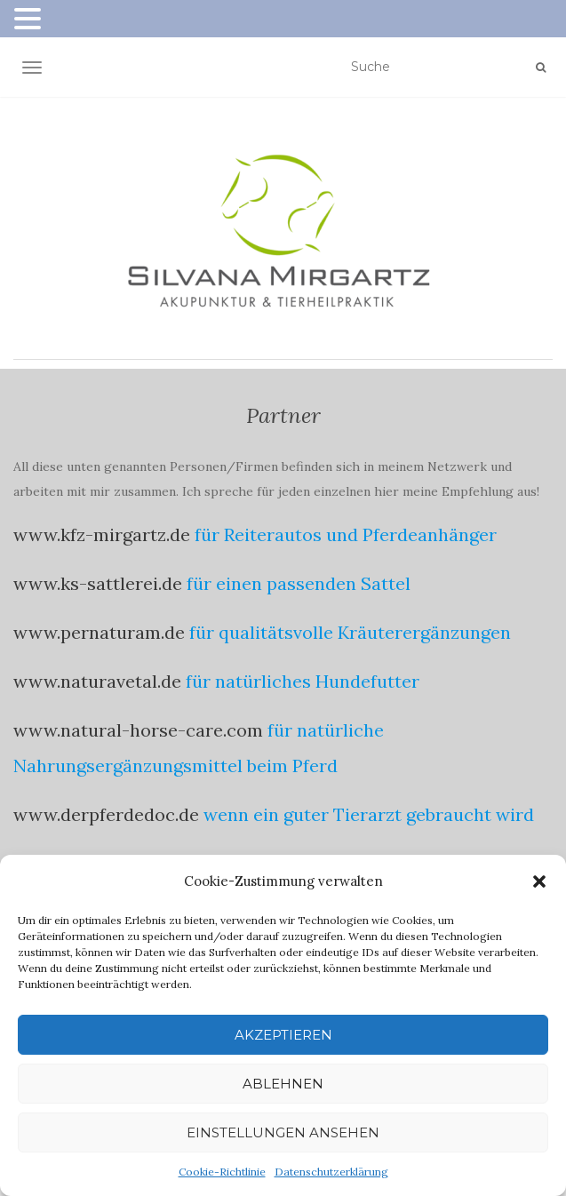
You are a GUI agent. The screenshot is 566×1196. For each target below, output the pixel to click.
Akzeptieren (283, 1034)
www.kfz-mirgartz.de (101, 534)
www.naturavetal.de (97, 681)
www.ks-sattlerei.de (97, 583)
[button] (539, 881)
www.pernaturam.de (99, 632)
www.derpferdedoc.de (106, 814)
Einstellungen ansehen (283, 1132)
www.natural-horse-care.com (138, 730)
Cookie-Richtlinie (222, 1171)
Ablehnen (283, 1083)
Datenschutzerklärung (331, 1171)
